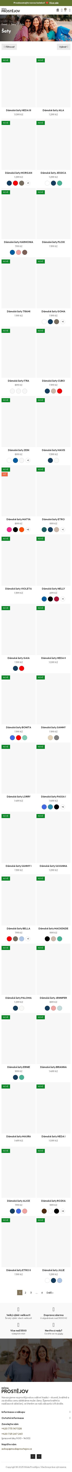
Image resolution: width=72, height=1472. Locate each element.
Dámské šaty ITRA (18, 380)
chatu (60, 1333)
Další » (50, 1292)
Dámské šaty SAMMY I (18, 865)
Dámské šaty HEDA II (53, 658)
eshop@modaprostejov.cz (17, 1448)
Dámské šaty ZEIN (18, 450)
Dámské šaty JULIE (53, 1270)
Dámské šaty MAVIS (53, 450)
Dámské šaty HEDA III (18, 110)
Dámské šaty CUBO (53, 380)
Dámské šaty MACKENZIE (53, 928)
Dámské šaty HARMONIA (18, 242)
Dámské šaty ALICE (18, 1200)
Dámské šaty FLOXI (53, 242)
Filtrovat (10, 46)
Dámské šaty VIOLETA (18, 588)
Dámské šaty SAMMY (53, 727)
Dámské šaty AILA (53, 110)
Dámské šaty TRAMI (18, 311)
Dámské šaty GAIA (19, 658)
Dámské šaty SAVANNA (53, 865)
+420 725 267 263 (12, 1433)
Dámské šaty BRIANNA (53, 1067)
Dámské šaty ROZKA (53, 1200)
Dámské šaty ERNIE (18, 1067)
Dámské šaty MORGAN (18, 172)
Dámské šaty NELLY (53, 588)
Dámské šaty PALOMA (18, 997)
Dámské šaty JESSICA (53, 172)
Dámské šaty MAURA (18, 1136)
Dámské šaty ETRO (53, 519)
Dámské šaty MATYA (18, 519)
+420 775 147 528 (12, 1428)
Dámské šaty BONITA (18, 727)
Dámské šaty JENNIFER (53, 997)
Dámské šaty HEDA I (53, 1136)
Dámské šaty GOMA (53, 311)
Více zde (54, 2)
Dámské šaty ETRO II (18, 1270)
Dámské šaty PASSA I (53, 796)
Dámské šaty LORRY (18, 796)
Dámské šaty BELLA (18, 928)
